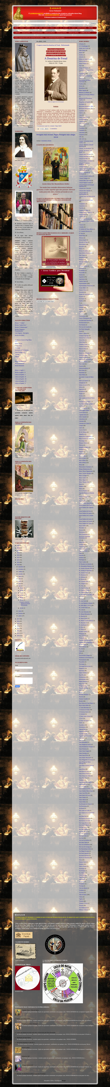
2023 (18, 552)
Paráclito (81, 555)
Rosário (81, 701)
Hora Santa (82, 370)
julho (19, 578)
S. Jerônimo (82, 714)
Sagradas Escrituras (84, 733)
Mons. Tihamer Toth (84, 482)
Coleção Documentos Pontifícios (84, 163)
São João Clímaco (83, 829)
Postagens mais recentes (45, 135)
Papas (80, 553)
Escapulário (82, 270)
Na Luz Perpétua (83, 490)
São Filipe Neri (83, 816)
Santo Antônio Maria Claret (86, 791)
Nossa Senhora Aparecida (85, 503)
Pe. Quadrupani (83, 625)
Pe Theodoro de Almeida (85, 564)
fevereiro (20, 613)
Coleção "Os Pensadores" (85, 148)
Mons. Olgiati (82, 480)
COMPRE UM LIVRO (85, 32)
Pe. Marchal (82, 616)
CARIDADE (17, 32)
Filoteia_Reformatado (27, 1065)
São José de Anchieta (84, 840)
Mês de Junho (82, 458)
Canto (80, 115)
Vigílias (81, 899)
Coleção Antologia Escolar (85, 156)
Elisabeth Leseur (83, 266)
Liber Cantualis (83, 417)
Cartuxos (81, 126)
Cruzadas (81, 227)
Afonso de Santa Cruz (84, 59)
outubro (20, 571)
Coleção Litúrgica (83, 178)
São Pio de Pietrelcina (84, 857)
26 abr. (22, 590)
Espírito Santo (82, 281)
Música (81, 488)
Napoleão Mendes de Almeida (86, 493)
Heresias (81, 351)
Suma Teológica (83, 875)
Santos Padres (82, 801)
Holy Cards (82, 364)
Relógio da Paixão (83, 685)
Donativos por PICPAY (73, 32)
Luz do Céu (82, 430)
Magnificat (81, 434)
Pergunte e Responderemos (85, 642)
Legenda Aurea (83, 414)
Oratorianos (82, 546)
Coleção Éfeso (82, 166)
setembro (20, 574)
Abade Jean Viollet (83, 48)
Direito (81, 248)
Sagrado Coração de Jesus (85, 736)
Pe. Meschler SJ (83, 622)
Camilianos (82, 110)
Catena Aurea (18, 345)
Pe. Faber (81, 586)
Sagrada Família (83, 731)
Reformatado (82, 679)
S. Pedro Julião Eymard (85, 716)
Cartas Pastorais (83, 123)
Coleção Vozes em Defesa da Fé (87, 196)
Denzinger (17, 348)
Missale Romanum (19, 363)
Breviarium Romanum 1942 (86, 108)
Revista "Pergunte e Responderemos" (20, 330)
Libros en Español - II (20, 376)
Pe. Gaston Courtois (84, 592)
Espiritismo (82, 279)
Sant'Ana (81, 740)
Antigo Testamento (83, 68)
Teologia (81, 886)
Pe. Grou (81, 598)
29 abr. (22, 588)
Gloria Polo (82, 340)
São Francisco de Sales (84, 820)
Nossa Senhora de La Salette (86, 515)
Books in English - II (20, 372)
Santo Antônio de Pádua (85, 788)
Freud (80, 331)
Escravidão (82, 272)
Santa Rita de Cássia (84, 771)
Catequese (81, 134)
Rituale (81, 692)
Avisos (80, 86)
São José (81, 838)
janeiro (20, 615)
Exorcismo (81, 298)
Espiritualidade (83, 283)
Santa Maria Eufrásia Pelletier (86, 765)
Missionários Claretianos (85, 467)
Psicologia (81, 664)
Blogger (64, 1080)
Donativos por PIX (26, 32)
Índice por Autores (83, 380)
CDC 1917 (81, 139)
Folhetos (81, 311)
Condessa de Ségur (84, 210)
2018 (18, 564)
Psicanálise (82, 662)
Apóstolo (81, 78)
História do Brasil (83, 357)
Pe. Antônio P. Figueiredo (85, 570)
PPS (80, 653)
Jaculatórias (82, 391)
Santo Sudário (82, 797)
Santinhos (81, 780)
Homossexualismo (83, 368)
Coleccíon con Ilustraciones (86, 200)
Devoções (81, 246)
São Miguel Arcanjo (84, 851)
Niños (80, 498)
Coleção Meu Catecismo (85, 180)
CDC (80, 136)
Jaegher (81, 393)
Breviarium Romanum (20, 361)
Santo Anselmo (83, 786)
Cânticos (81, 113)
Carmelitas (81, 121)
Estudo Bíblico (82, 288)
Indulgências (82, 382)
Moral (80, 484)
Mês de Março (82, 462)
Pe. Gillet (81, 596)
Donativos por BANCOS (37, 32)
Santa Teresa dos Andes (85, 775)
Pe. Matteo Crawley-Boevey (86, 620)
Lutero (80, 427)
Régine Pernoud (83, 681)
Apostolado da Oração (84, 75)
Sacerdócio (82, 725)
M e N (57, 27)
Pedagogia (81, 633)
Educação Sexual (83, 261)
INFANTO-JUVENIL (81, 27)
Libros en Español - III (20, 379)
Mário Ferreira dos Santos (85, 438)
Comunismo (82, 206)
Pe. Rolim (81, 629)
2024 (18, 550)
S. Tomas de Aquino (84, 720)
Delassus (81, 238)
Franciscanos (82, 316)
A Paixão (81, 44)
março (20, 611)
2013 (18, 628)
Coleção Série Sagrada (84, 190)
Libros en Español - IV (20, 381)
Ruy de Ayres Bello (84, 705)
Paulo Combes (82, 562)
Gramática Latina (83, 344)
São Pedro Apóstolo (84, 855)
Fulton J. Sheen (83, 333)
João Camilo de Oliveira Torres (87, 398)
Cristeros (81, 224)
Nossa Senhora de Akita (85, 511)
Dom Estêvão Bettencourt (85, 253)
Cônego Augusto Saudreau (85, 212)
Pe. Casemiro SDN (83, 581)
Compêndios (82, 203)
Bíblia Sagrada (82, 90)
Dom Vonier (82, 255)
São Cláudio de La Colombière (86, 812)
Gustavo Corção (83, 346)
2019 (18, 562)
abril (19, 586)
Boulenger (81, 104)
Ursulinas (81, 890)
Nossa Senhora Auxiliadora (86, 505)
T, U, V (73, 27)
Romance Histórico (84, 694)
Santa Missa (82, 769)
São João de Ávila (83, 833)
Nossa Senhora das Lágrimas (86, 507)
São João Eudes (83, 836)
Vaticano (17, 354)
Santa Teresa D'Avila (84, 773)
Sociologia (81, 868)
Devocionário (82, 244)
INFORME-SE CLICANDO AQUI (45, 301)
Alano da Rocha (83, 61)
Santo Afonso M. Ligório (85, 782)
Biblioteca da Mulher (84, 92)
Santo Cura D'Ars (83, 793)
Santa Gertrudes (83, 753)
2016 (18, 621)
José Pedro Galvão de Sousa (86, 404)
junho (20, 581)
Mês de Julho (82, 456)
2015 (18, 623)
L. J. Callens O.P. (83, 408)
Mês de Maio (82, 460)
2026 (18, 545)
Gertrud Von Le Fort (84, 337)
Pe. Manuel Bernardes (84, 614)
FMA (80, 309)
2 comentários (53, 128)
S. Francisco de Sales (84, 709)
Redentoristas (82, 677)
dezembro (21, 566)
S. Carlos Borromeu (84, 707)
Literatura (81, 421)
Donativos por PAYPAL (62, 32)
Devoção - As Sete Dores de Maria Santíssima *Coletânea (31, 1073)
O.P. (80, 540)
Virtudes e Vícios (83, 903)
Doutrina (81, 259)
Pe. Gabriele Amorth (84, 590)
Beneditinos (82, 88)
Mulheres (81, 486)
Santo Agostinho (83, 784)
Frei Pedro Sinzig (83, 329)
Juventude (81, 406)
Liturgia (81, 425)
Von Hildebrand (83, 907)
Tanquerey (81, 881)
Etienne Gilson (82, 290)
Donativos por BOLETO (50, 32)
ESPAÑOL (90, 27)
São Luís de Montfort (84, 844)
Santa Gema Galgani (84, 751)
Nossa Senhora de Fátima (85, 513)
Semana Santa (82, 862)
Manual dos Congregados (85, 436)
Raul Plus (81, 675)
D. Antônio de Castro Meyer (86, 229)
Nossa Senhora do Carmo (85, 523)
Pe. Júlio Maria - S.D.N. (85, 605)
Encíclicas (81, 268)
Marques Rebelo (83, 443)
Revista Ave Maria (19, 335)
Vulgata (17, 356)
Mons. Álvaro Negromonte (85, 471)
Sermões (81, 864)
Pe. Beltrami (82, 577)
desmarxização (82, 240)
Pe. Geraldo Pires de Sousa (85, 594)
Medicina (81, 449)
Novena (81, 530)
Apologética (82, 73)
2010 (18, 635)
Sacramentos (82, 727)
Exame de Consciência (84, 294)
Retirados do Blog (83, 688)
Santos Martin (82, 799)
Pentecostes (82, 638)
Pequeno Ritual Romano (85, 640)
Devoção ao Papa (83, 242)
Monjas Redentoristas (84, 469)
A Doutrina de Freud (56, 58)
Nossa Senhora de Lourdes (85, 521)
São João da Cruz (83, 831)
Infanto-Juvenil (83, 385)
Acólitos (81, 54)
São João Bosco (83, 827)
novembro (21, 569)
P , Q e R (65, 27)
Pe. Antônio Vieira (83, 572)
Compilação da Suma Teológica (30, 1024)
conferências (82, 216)
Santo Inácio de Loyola (85, 795)
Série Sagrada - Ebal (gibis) (22, 333)
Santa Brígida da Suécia (85, 744)
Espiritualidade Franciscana (86, 285)
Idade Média (82, 374)
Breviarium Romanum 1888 (86, 106)
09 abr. (22, 597)
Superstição (82, 877)
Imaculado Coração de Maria (86, 377)
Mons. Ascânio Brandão (85, 473)
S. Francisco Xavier (84, 712)
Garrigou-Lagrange (84, 335)
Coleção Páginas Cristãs (85, 182)
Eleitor (80, 264)
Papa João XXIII (83, 551)
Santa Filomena (83, 749)
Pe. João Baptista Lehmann (86, 603)
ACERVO (28, 27)
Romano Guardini (83, 699)
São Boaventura (83, 806)
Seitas (80, 860)
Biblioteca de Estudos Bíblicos (86, 94)
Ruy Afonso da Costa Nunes (86, 703)
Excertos (81, 296)
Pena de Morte (82, 635)
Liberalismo (82, 419)
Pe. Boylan (81, 579)
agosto (20, 576)
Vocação (81, 905)
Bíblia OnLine (18, 343)
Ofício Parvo (82, 542)
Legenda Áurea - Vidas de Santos (30, 1010)
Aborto (81, 52)
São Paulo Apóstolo (84, 853)
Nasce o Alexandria (84, 496)
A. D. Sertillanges (83, 46)
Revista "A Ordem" (20, 323)
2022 (18, 555)
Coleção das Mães (83, 158)
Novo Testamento (83, 534)
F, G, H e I (46, 27)
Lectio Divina (82, 412)
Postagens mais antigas (67, 135)
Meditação (81, 453)
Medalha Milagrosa (84, 447)
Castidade (81, 130)
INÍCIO (16, 27)
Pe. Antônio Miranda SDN (85, 568)
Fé (79, 303)
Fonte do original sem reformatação (56, 101)
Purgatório (81, 668)
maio (19, 583)
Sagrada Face (82, 729)
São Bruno (81, 808)
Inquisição (81, 389)
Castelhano (82, 128)
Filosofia (81, 307)
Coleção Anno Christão (85, 154)
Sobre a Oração (83, 866)
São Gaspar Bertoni (84, 823)
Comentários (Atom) (46, 140)
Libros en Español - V (20, 383)
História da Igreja (83, 355)
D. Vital (81, 233)
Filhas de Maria (83, 305)
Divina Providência (84, 251)
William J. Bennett (83, 909)
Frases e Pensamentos (84, 318)
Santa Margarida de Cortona (86, 759)
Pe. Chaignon (82, 583)
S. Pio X (81, 718)
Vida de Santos (82, 894)
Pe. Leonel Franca (83, 607)
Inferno (81, 387)
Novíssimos (82, 532)
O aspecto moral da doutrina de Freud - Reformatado (53, 45)
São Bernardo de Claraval (85, 804)
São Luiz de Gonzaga (84, 846)
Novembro (81, 527)
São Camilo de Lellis (84, 810)
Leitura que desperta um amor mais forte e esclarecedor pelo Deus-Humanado (36, 1032)
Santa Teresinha (83, 778)
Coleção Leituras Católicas (85, 176)
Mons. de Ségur (83, 475)
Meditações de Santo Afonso (24, 1037)
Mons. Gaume (82, 477)
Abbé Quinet (82, 50)
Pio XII (81, 649)
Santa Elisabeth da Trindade (86, 746)
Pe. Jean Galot (82, 601)
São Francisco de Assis (84, 818)
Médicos (81, 451)
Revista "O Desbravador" (21, 327)
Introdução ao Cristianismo (22, 350)
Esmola (81, 274)
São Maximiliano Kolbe (85, 849)
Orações (81, 544)
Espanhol (81, 277)
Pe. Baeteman (82, 575)
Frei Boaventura (83, 322)
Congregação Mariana (84, 219)
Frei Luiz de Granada (84, 327)
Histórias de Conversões (85, 359)
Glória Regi (82, 342)
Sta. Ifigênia (82, 873)
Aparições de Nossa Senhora (86, 70)
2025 (18, 548)
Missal (80, 464)
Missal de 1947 (26, 1056)
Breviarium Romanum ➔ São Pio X (26, 1042)
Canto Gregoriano (83, 117)
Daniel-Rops (82, 235)
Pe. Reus (81, 627)
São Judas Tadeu (83, 842)
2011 (18, 633)
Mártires (81, 445)
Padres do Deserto (83, 549)
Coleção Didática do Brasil (85, 161)
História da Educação (84, 353)
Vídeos (81, 896)
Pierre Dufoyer (82, 646)
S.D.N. (80, 722)
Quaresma (81, 670)
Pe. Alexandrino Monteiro (85, 566)
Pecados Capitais (83, 631)
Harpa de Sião (82, 348)
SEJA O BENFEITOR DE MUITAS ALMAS (55, 37)
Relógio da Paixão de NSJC (24, 1018)
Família (81, 300)
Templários (82, 883)
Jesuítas (81, 396)
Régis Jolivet (82, 683)
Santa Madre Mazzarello (85, 757)
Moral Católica (26, 1047)
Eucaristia (81, 292)
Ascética (81, 84)
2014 (18, 626)
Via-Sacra (81, 892)
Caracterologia (82, 119)
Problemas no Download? (85, 657)
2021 (18, 557)
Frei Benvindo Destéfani (85, 320)
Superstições (82, 879)
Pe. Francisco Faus (83, 588)
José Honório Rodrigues (85, 401)
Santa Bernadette (83, 742)
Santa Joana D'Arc (83, 755)
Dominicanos (82, 257)
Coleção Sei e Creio (84, 188)
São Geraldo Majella (84, 825)
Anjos (80, 65)
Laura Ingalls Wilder (84, 410)
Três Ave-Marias (83, 888)
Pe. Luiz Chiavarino (84, 612)
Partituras (81, 557)
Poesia (80, 651)
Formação (81, 314)
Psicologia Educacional (85, 666)
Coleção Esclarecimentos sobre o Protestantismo (87, 169)
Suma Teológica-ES (20, 352)
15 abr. (22, 593)
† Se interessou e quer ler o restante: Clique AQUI (49, 126)
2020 (18, 560)
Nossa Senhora (82, 501)
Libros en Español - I (20, 374)
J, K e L (52, 27)
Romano (81, 696)
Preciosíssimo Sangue (84, 655)
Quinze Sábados (83, 672)
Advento (81, 57)
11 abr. (22, 595)
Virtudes (81, 901)
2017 (18, 619)
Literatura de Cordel (84, 423)
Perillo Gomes (82, 644)
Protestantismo (82, 659)
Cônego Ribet (82, 214)
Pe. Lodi (81, 609)
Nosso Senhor (82, 525)
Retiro (80, 690)
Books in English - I (20, 370)
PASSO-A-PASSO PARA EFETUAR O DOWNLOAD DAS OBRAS (29, 37)
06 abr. (22, 608)
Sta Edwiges (82, 870)
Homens (81, 366)
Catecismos (82, 132)
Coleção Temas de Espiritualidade (83, 193)
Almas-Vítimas (83, 63)
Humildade (82, 372)
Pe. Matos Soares (83, 618)
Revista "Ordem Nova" (20, 325)
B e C (36, 27)
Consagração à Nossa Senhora (86, 221)
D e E (40, 27)
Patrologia (81, 559)
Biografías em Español (84, 102)
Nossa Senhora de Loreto (85, 519)
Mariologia (82, 440)
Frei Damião (82, 324)
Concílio (81, 208)
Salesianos (81, 738)
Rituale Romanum (19, 365)
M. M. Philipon (83, 432)
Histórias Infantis (83, 361)
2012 (18, 631)
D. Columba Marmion (84, 231)
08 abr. (22, 600)
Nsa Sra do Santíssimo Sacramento (84, 537)
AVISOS (22, 27)
